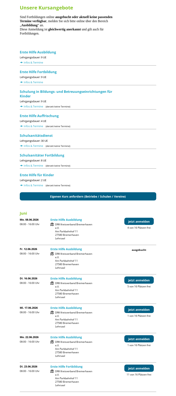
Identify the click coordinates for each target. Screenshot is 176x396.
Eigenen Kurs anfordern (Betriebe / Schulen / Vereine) (88, 196)
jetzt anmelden (139, 221)
